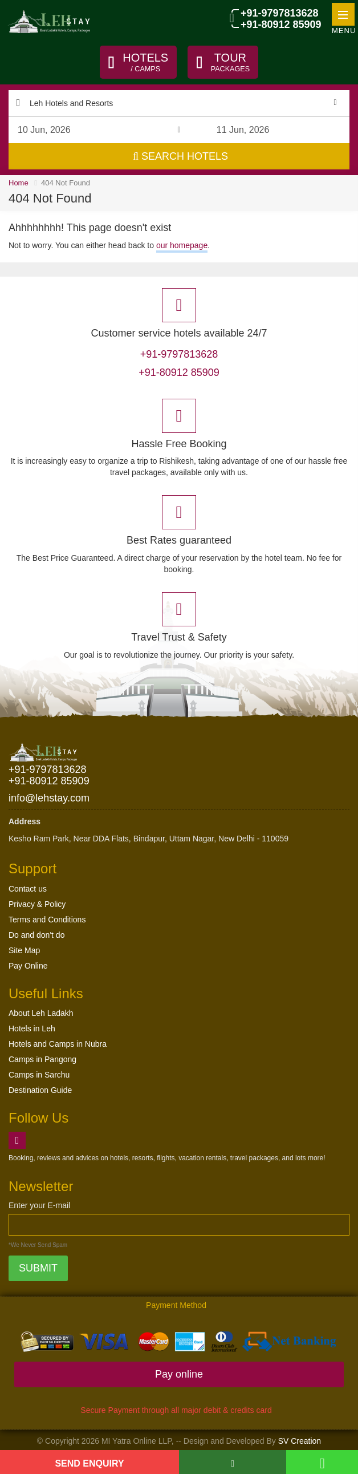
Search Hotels (180, 157)
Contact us (28, 888)
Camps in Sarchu (39, 1075)
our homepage (182, 245)
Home (19, 183)
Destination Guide (40, 1090)
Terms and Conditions (47, 919)
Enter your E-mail (39, 1205)
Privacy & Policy (37, 904)
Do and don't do (36, 935)
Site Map (24, 950)
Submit (38, 1268)
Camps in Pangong (42, 1059)
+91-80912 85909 (280, 25)
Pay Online (28, 965)
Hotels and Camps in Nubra (58, 1044)
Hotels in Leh (32, 1029)
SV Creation (299, 1441)
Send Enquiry (89, 1463)
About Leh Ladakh (41, 1013)
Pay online (179, 1374)
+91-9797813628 (279, 13)
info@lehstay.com (49, 798)
